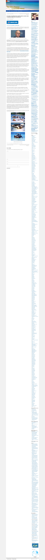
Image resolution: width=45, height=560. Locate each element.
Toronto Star (33, 375)
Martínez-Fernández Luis (34, 295)
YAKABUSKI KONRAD (34, 405)
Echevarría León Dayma (34, 220)
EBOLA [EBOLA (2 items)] (32, 49)
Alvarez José (33, 144)
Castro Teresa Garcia (34, 183)
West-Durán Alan (33, 400)
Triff (32, 380)
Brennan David (33, 167)
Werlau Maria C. (33, 398)
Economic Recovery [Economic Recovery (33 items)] (34, 54)
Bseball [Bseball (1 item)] (37, 24)
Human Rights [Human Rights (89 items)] (34, 78)
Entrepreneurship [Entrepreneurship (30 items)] (33, 61)
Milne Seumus (33, 302)
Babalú (32, 423)
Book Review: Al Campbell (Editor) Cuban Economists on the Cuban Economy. (35, 495)
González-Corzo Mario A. (34, 249)
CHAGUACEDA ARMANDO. (35, 193)
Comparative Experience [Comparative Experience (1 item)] (35, 29)
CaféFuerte (33, 174)
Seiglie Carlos (33, 365)
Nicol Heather (33, 314)
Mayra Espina (33, 296)
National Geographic (34, 313)
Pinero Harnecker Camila (34, 333)
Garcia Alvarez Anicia (34, 240)
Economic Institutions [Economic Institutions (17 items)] (34, 51)
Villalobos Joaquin (33, 394)
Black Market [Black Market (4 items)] (35, 23)
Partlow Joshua (33, 324)
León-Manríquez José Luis (34, 283)
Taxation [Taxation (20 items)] (35, 121)
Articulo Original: (13, 25)
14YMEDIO (33, 136)
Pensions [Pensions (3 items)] (32, 101)
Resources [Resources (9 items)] (32, 111)
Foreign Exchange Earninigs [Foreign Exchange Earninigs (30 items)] (34, 68)
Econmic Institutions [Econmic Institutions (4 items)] (35, 49)
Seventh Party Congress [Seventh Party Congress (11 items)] (34, 113)
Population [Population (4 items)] (32, 104)
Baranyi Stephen (33, 155)
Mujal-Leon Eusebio (34, 309)
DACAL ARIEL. (33, 202)
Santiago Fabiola (33, 363)
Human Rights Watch (34, 268)
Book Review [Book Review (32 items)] (35, 24)
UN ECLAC (33, 383)
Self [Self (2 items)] (35, 112)
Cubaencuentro (33, 425)
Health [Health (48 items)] (34, 76)
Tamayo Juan (33, 372)
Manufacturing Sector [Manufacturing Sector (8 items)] (33, 89)
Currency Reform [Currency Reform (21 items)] (35, 43)
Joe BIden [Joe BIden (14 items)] (34, 85)
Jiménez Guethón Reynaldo (34, 271)
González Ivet (33, 246)
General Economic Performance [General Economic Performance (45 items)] (34, 75)
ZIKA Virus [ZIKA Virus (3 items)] (36, 131)
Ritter (32, 347)
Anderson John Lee (33, 147)
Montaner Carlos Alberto (34, 305)
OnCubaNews (33, 318)
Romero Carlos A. (33, 355)
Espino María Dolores (34, 227)
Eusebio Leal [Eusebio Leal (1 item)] (36, 62)
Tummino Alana (33, 382)
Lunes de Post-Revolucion (34, 410)
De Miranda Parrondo (34, 207)
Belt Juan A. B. (33, 162)
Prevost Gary (33, 339)
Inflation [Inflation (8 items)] (36, 81)
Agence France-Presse (34, 139)
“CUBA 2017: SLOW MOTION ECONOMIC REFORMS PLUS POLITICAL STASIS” (35, 460)
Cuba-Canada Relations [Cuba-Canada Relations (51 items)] (34, 34)
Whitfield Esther (33, 401)
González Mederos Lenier (34, 247)
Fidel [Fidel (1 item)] (35, 65)
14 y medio (33, 411)
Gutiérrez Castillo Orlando (34, 257)
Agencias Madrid (33, 140)
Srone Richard (33, 368)
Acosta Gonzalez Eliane (34, 137)
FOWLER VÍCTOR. (34, 234)
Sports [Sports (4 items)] (32, 119)
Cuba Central (33, 428)
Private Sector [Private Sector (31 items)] (36, 106)
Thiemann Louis (33, 374)
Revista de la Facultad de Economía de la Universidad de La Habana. (35, 439)
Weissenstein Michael (34, 397)
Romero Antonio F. (33, 354)
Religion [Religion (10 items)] (34, 110)
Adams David (33, 138)
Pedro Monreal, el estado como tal (35, 415)
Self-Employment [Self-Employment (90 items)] (34, 113)
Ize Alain (33, 270)
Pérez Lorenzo (33, 326)
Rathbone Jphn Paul (34, 344)
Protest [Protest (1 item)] (31, 107)
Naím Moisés (33, 312)
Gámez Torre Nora (33, 239)
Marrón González (33, 293)
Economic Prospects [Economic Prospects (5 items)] (33, 53)
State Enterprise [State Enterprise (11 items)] (35, 119)
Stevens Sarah (33, 369)
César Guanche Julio (34, 190)
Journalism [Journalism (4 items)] (32, 86)
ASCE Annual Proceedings (34, 432)
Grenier (32, 253)
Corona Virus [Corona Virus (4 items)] (32, 31)
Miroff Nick (33, 304)
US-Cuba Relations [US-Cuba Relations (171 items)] (33, 130)
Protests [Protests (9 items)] (33, 107)
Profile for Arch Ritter (33, 20)
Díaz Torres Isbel (33, 213)
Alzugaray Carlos (33, 145)
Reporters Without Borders (34, 345)
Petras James (33, 331)
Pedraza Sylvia (33, 325)
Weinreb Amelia (33, 396)
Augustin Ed (33, 153)
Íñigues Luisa (33, 269)
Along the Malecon (33, 422)
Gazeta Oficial (33, 244)
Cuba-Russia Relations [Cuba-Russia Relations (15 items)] (34, 37)
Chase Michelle (33, 194)
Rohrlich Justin (33, 352)
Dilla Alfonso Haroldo (34, 215)
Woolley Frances (33, 403)
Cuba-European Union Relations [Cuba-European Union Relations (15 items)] (34, 36)
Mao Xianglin (33, 290)
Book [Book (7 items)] (32, 24)
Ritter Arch (33, 348)
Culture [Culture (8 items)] (32, 43)
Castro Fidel (33, 181)
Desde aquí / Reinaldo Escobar (34, 417)
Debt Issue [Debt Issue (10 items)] (35, 44)
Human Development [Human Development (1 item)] (35, 78)
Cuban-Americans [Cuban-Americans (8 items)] (33, 40)
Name (7, 159)
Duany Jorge (33, 218)
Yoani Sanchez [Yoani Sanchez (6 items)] (33, 131)
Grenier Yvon (33, 254)
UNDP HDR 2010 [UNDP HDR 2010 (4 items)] (33, 126)
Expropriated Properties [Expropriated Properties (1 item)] (35, 64)
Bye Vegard (33, 173)
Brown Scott (33, 169)
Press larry (33, 338)
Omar (32, 317)
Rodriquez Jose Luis (34, 351)
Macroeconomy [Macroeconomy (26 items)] (33, 88)
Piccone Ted (33, 332)
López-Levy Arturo (33, 286)
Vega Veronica (33, 390)
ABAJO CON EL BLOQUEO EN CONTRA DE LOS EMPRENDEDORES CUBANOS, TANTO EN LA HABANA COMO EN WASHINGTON (35, 488)
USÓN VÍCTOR (33, 388)
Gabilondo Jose (33, 237)
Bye (32, 172)
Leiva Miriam (33, 281)
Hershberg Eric (33, 267)
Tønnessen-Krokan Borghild (34, 377)
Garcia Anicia (33, 241)
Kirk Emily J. (33, 274)
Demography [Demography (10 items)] (32, 46)
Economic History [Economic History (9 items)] (33, 50)
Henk (32, 263)
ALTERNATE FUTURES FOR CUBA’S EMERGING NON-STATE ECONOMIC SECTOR (35, 456)
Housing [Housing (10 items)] (37, 77)
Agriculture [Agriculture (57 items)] (33, 22)
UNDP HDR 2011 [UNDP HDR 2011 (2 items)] (36, 126)
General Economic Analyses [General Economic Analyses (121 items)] (34, 73)
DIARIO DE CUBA (34, 209)
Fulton (32, 236)
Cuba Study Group (33, 200)
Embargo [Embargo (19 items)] (33, 58)
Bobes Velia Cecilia (33, 166)
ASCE (32, 152)
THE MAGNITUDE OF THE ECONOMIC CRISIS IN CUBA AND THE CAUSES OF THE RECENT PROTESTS (23, 14)
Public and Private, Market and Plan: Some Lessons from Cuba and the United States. (35, 446)
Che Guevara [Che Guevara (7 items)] (35, 26)
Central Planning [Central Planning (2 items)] (32, 26)
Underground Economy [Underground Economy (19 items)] (34, 125)
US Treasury (33, 387)
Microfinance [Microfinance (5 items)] (32, 91)
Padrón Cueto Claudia (34, 321)
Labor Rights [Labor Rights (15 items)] (35, 86)
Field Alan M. (33, 232)
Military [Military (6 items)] (36, 92)
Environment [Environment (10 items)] (32, 62)
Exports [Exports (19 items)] (32, 64)
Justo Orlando (33, 272)
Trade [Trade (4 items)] (36, 123)
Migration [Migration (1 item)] (35, 91)
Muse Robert (33, 311)
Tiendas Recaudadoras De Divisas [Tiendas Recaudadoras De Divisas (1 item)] (35, 122)
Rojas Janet (33, 353)
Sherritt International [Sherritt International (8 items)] (35, 114)
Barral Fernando (33, 157)
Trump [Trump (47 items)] (32, 124)
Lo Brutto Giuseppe (33, 284)
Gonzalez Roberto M (34, 248)
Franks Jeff (33, 235)
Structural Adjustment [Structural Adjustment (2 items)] (33, 120)
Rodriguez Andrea (33, 349)
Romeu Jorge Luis (33, 356)
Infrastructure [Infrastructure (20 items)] (33, 82)
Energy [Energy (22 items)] (36, 60)
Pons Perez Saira (33, 335)
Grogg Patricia (33, 255)
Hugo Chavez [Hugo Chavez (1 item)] (32, 78)
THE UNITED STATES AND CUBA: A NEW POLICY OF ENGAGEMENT (35, 526)
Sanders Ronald (33, 362)
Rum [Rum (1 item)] (34, 112)
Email (7, 161)
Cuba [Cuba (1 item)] (36, 32)
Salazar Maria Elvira (34, 359)
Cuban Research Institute (34, 201)
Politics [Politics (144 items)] (32, 103)
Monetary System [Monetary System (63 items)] (34, 94)
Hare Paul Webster (33, 260)
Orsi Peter (33, 319)
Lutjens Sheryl (33, 288)
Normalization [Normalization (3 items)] (34, 97)
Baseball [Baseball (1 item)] (33, 23)
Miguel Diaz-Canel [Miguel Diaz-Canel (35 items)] (34, 92)
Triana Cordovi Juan (34, 379)
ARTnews (33, 151)
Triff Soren (33, 381)
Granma (32, 251)
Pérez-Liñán (33, 328)
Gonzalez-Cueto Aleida (34, 250)
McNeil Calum (33, 299)
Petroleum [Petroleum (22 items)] (34, 101)
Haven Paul (33, 262)
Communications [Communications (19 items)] (33, 27)
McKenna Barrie (33, 297)
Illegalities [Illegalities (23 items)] (32, 80)
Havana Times (33, 261)
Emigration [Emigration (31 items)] (33, 59)
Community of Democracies (34, 197)
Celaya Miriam (33, 185)
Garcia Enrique (33, 243)
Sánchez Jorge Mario (34, 360)
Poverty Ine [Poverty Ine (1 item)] (34, 104)
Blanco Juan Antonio (34, 165)
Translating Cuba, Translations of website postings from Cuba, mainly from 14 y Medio (35, 419)
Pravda (32, 337)
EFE (32, 222)
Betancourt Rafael (33, 164)
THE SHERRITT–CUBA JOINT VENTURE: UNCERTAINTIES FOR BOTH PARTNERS (35, 467)
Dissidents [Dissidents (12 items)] (32, 48)
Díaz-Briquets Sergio (34, 214)
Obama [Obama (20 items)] (32, 98)
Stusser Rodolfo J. (33, 370)
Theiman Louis (33, 373)
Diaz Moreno (33, 211)
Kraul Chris (33, 277)
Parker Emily (33, 323)
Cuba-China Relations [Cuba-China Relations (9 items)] (35, 35)
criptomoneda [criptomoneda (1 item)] (35, 32)
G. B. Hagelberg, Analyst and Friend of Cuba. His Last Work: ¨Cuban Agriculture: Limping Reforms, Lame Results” (35, 515)
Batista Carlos (33, 159)
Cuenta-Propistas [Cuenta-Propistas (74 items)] (33, 42)
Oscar (32, 320)
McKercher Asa (33, 298)
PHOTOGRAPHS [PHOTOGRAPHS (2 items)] (32, 102)
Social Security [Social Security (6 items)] (35, 118)
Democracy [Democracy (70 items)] (33, 45)
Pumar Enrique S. (33, 342)
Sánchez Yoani (33, 361)
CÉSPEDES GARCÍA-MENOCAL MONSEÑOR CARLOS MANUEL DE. (34, 192)
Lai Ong (32, 279)
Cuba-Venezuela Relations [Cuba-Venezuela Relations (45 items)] (34, 39)
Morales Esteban (33, 307)
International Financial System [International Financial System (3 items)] (34, 83)
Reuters (32, 346)
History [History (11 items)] (34, 77)
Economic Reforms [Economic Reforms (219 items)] (33, 56)
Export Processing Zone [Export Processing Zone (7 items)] (34, 63)
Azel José (33, 154)
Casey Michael (33, 178)
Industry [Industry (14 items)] (32, 81)
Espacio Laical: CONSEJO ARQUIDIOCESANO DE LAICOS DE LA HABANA (34, 412)
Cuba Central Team (33, 199)
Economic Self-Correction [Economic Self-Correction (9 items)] (34, 57)
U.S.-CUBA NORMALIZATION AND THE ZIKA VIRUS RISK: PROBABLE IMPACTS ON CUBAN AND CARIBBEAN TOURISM (35, 471)
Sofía (32, 367)
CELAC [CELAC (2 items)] (36, 25)
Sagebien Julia (33, 358)
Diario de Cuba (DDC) (34, 409)
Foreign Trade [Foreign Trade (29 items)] (33, 69)
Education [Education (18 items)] (36, 57)
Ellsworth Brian (33, 223)
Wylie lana (33, 404)
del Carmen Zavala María (34, 208)
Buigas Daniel (33, 171)
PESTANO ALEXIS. (34, 330)
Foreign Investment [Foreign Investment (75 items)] (34, 68)
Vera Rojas (33, 391)
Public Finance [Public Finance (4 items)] (35, 107)
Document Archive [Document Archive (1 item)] (35, 48)
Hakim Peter (33, 258)
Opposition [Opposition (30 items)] (34, 99)
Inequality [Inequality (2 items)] (34, 81)
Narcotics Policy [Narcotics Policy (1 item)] (36, 94)
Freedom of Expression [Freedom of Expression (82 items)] (34, 71)
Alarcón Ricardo (33, 141)
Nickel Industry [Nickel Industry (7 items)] (35, 96)
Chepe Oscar (33, 195)
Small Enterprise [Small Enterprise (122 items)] (34, 116)
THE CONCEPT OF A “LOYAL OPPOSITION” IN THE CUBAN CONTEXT (35, 491)
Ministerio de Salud (33, 303)
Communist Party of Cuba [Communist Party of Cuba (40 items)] (34, 29)
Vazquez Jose (33, 389)
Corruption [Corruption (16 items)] (35, 31)
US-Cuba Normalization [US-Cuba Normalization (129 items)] (34, 128)
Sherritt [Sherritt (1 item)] (31, 114)
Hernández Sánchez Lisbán (34, 265)
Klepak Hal (33, 275)
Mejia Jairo (33, 300)
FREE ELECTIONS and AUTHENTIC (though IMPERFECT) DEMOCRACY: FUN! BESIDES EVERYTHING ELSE (35, 480)
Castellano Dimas (33, 179)
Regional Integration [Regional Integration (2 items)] (35, 109)
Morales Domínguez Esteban (34, 306)
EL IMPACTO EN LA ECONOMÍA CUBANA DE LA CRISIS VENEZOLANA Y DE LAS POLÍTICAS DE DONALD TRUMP (35, 448)
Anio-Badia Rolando (34, 148)
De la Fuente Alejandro (34, 206)
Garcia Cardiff (33, 242)
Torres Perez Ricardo (34, 376)
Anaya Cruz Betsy (33, 146)
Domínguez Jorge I (33, 216)
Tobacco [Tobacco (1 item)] (32, 123)
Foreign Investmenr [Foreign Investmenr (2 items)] (36, 68)
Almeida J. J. (33, 143)
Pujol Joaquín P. (33, 341)
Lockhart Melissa (33, 285)
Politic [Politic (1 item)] (35, 102)
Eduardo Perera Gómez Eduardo (35, 221)
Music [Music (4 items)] (34, 94)
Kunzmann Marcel (33, 278)
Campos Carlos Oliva (34, 176)
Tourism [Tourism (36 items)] (34, 123)
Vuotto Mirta (33, 395)
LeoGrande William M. (34, 282)
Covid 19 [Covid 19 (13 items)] (32, 32)
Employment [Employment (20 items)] (33, 60)
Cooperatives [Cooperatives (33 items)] (36, 30)
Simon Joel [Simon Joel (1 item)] (32, 115)
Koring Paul (33, 276)
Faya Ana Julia (33, 228)
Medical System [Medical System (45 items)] (35, 90)
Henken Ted (33, 264)
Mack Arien (33, 289)
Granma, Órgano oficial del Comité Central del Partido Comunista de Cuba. (35, 414)
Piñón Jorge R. (33, 334)
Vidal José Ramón (33, 393)
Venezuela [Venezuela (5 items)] (36, 130)
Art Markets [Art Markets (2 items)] (36, 22)
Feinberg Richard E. (34, 229)
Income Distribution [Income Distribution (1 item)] (35, 80)
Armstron (33, 150)
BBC (32, 160)
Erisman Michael (33, 225)
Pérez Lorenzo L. (33, 327)
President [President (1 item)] (36, 104)
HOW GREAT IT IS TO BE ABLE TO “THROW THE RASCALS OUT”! (35, 476)
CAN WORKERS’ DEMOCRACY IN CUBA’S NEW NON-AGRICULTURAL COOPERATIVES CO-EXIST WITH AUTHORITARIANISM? (35, 510)
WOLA (32, 402)
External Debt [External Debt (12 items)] (33, 65)
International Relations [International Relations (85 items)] (33, 84)
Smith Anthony (33, 366)
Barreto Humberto (33, 158)
